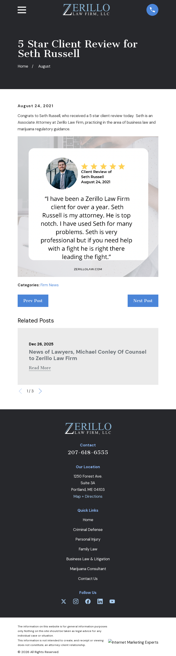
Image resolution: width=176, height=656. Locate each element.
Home (88, 519)
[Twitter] (63, 601)
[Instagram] (75, 601)
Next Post (143, 300)
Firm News (49, 284)
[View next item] (40, 391)
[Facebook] (88, 601)
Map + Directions (87, 496)
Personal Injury (87, 539)
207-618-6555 (88, 452)
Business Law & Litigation (88, 558)
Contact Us (88, 578)
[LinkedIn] (100, 601)
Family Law (88, 549)
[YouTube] (112, 601)
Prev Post (33, 300)
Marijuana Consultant (88, 568)
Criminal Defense (88, 529)
